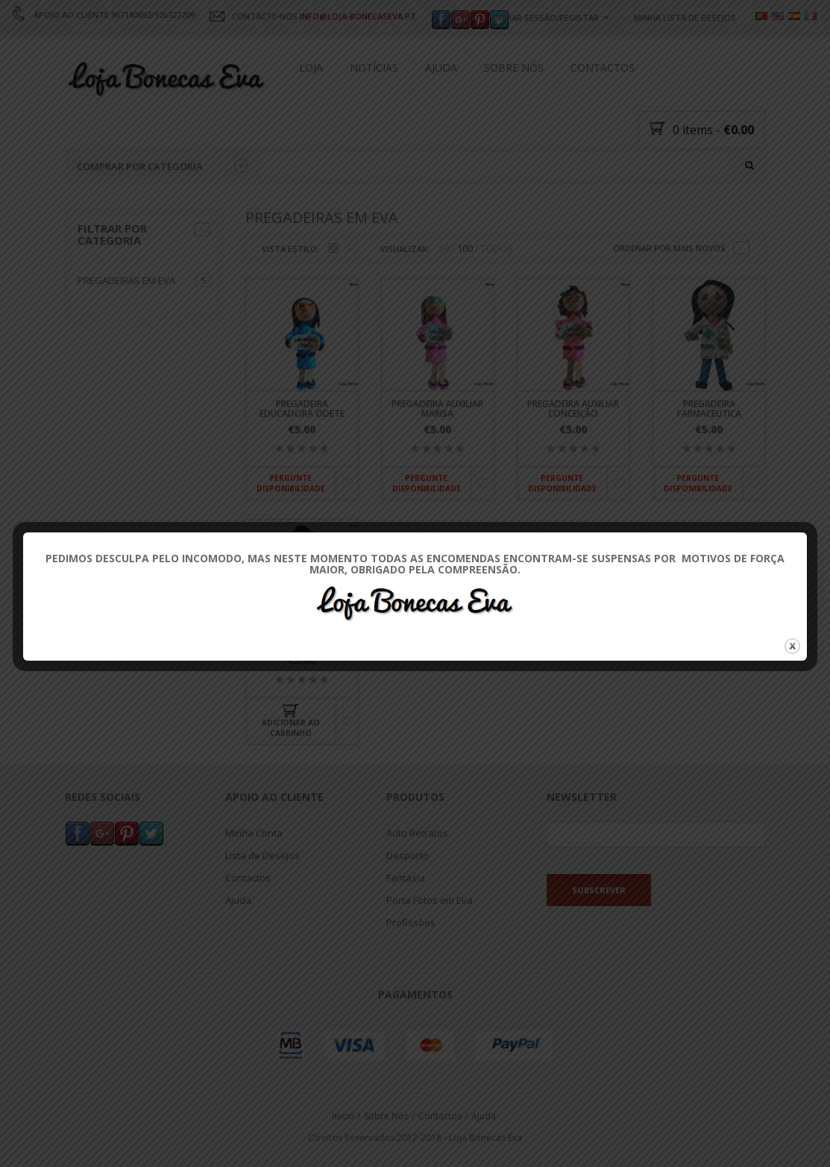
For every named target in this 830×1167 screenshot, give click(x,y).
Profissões (411, 921)
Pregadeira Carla (301, 644)
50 (444, 249)
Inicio (343, 1116)
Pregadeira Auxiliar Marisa (437, 408)
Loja (311, 67)
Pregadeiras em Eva (126, 280)
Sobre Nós (514, 67)
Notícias (374, 67)
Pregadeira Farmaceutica (709, 408)
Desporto (407, 854)
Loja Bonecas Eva (485, 1136)
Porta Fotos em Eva (429, 899)
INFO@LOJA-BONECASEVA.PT (358, 16)
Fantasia (405, 877)
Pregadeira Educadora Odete (302, 408)
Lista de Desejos (262, 854)
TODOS (496, 249)
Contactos (602, 67)
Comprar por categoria (162, 166)
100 (465, 249)
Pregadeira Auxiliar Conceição (573, 408)
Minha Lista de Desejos (685, 17)
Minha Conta (254, 832)
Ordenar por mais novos (669, 248)
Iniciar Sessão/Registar (546, 17)
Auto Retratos (417, 832)
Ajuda (441, 67)
